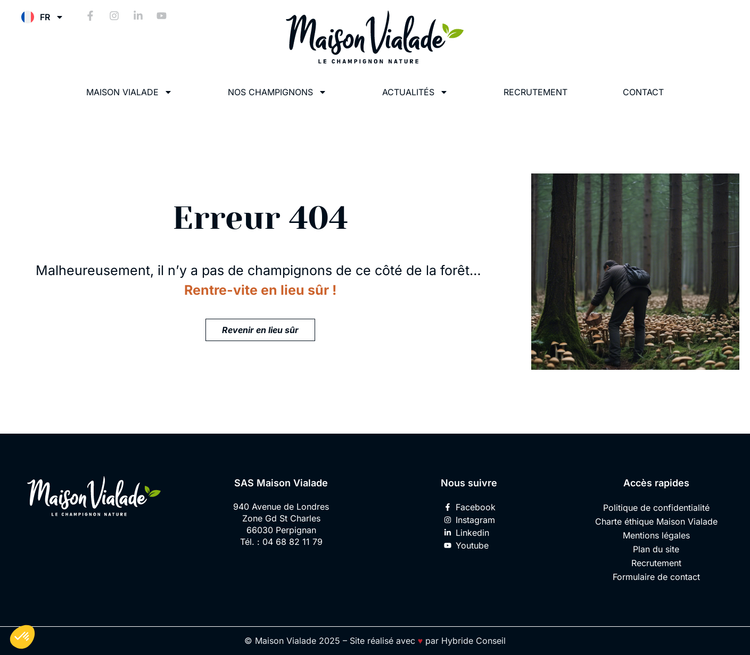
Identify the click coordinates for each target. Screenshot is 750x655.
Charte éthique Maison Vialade (656, 521)
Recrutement (535, 92)
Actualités (415, 92)
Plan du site (656, 549)
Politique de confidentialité (656, 507)
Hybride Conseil (473, 640)
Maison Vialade (129, 92)
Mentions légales (656, 535)
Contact (643, 92)
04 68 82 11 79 (292, 541)
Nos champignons (277, 92)
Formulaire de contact (656, 576)
